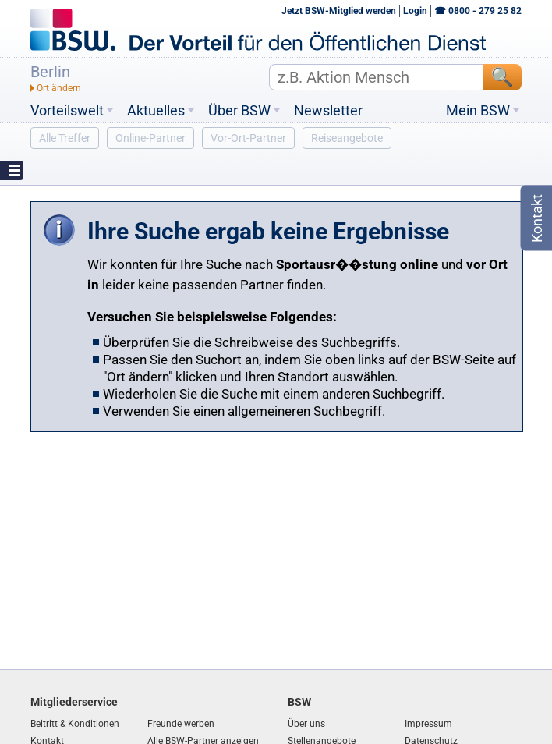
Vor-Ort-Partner (248, 138)
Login (415, 10)
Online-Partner (150, 138)
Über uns (306, 723)
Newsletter (328, 111)
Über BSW (239, 111)
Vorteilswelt (67, 111)
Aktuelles (156, 111)
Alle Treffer (64, 138)
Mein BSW (478, 111)
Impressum (428, 723)
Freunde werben (180, 723)
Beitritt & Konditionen (74, 723)
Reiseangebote (347, 138)
